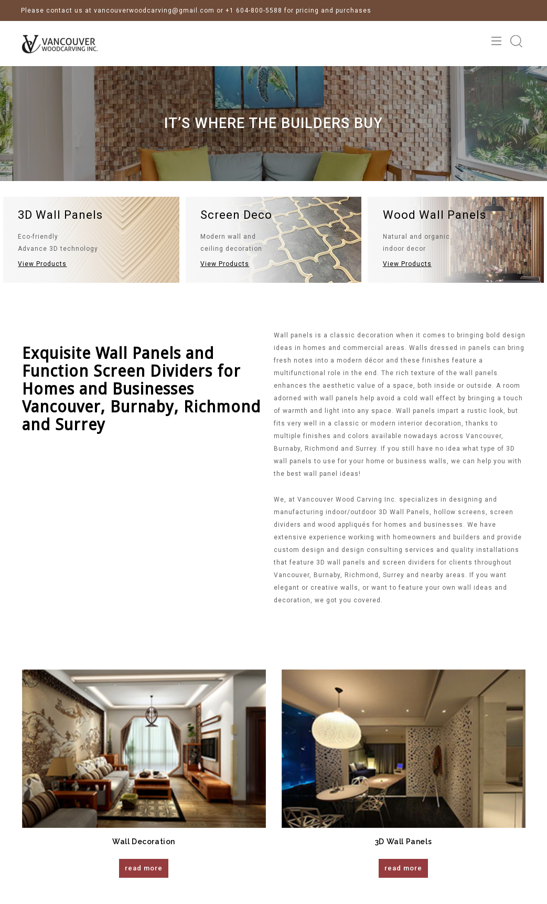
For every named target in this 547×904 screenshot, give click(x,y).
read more (144, 868)
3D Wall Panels (403, 841)
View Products (42, 264)
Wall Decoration (143, 841)
